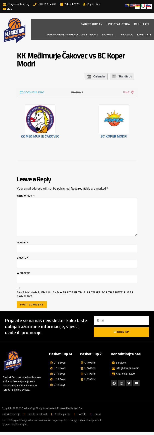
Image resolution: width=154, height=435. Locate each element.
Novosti (109, 34)
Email (23, 259)
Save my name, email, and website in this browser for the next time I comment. (75, 296)
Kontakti (144, 34)
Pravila (127, 34)
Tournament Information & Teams (71, 34)
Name (22, 244)
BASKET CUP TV (91, 24)
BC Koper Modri (114, 136)
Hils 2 (126, 92)
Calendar (96, 76)
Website (23, 275)
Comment (26, 196)
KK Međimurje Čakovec (40, 136)
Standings (122, 76)
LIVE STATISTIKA (118, 24)
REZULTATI (141, 24)
